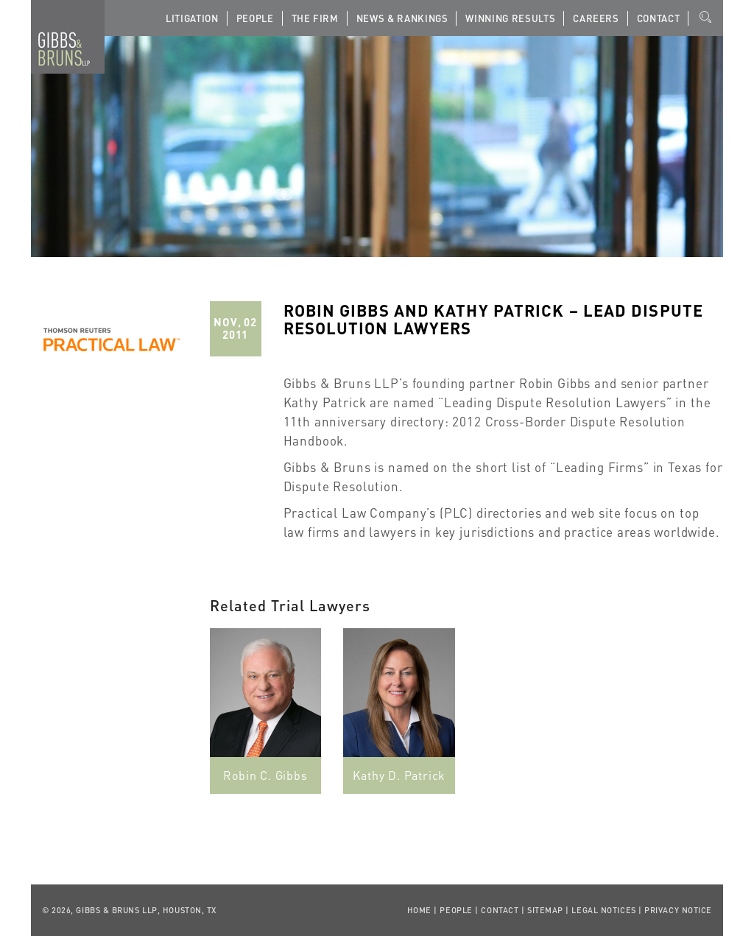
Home (419, 910)
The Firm (315, 18)
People (255, 18)
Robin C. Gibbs (265, 775)
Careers (596, 18)
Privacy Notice (678, 910)
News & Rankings (402, 18)
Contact (658, 18)
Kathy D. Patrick (399, 775)
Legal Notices (603, 910)
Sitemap (545, 910)
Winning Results (510, 18)
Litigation (192, 18)
